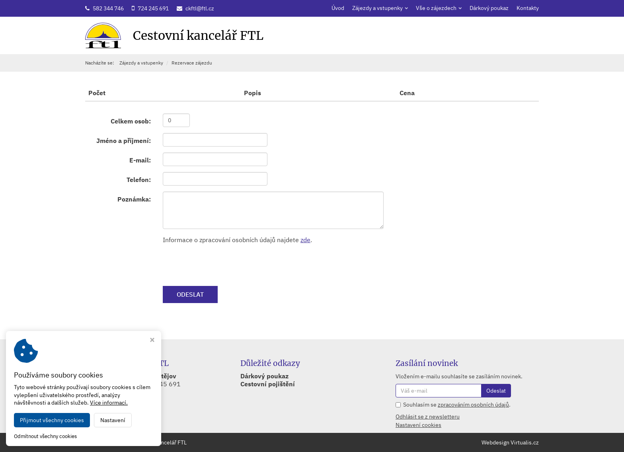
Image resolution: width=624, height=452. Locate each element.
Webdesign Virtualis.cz (510, 442)
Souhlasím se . (457, 404)
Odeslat (496, 390)
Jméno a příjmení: (123, 141)
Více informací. (109, 402)
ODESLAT (190, 294)
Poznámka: (134, 199)
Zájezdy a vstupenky (380, 8)
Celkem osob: (131, 121)
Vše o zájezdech (439, 8)
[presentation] (223, 264)
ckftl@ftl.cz (199, 8)
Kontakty (528, 8)
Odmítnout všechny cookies (45, 436)
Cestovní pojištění (267, 384)
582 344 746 (108, 8)
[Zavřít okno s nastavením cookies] (152, 340)
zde (305, 240)
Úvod (338, 8)
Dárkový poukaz (489, 8)
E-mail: (140, 160)
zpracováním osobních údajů (473, 404)
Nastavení (112, 420)
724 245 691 (153, 8)
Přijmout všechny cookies (52, 420)
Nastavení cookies (418, 425)
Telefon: (139, 180)
